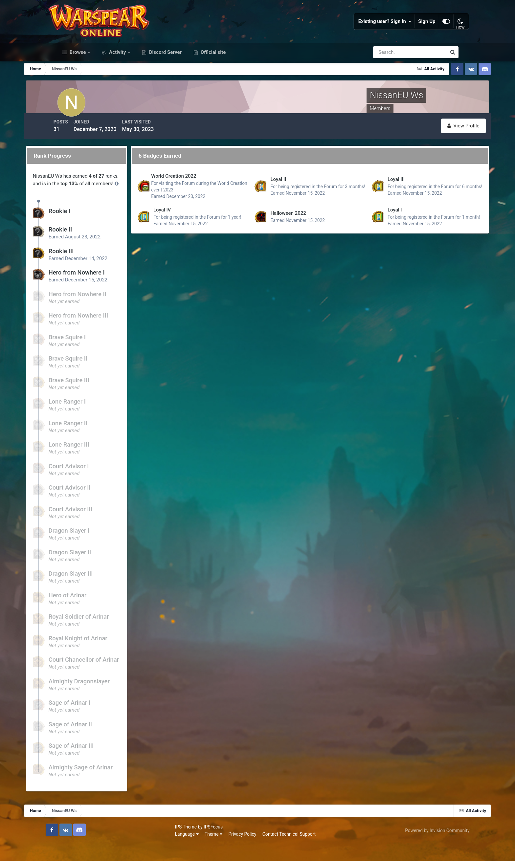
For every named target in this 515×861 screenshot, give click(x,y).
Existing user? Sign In (374, 33)
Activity (117, 75)
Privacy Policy (124, 850)
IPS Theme (67, 843)
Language (68, 850)
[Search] (387, 75)
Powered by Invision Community (426, 847)
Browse (77, 75)
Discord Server (165, 75)
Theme (95, 850)
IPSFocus (94, 843)
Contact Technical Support (170, 850)
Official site (212, 75)
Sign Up (416, 33)
